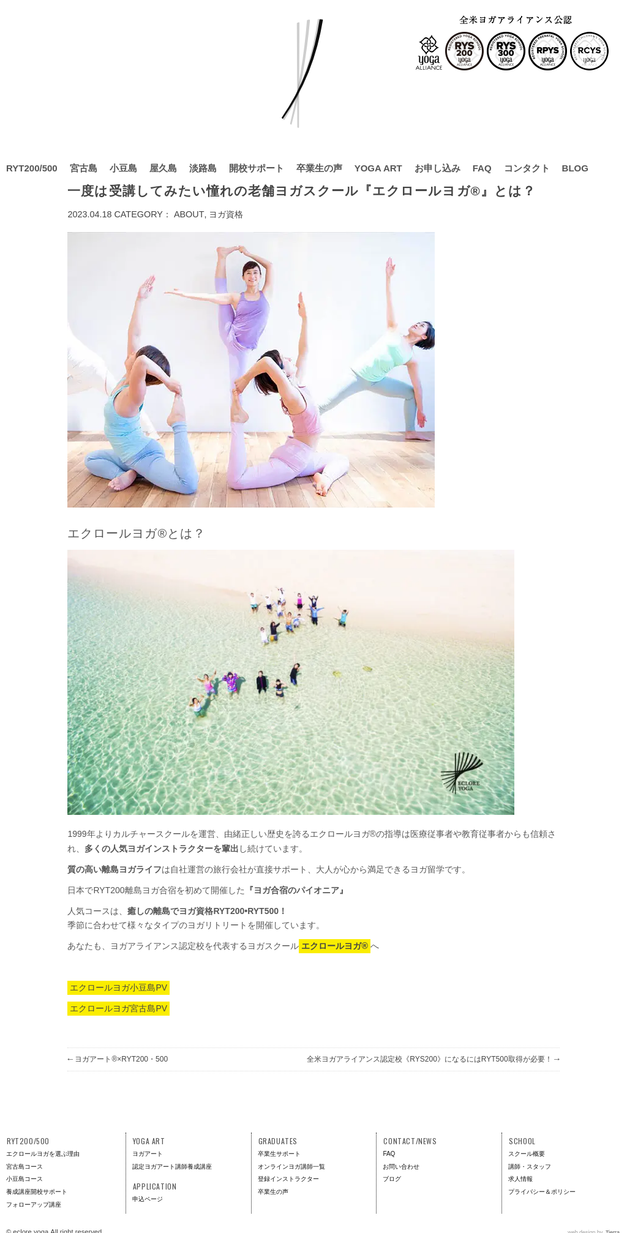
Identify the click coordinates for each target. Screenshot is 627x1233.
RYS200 (464, 51)
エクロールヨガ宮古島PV (118, 1008)
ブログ (392, 1178)
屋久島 (163, 168)
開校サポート (256, 168)
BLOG (575, 168)
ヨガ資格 (226, 214)
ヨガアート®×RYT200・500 (117, 1059)
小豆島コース (24, 1178)
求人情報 (520, 1178)
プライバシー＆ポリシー (542, 1191)
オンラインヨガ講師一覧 (291, 1166)
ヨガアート (147, 1153)
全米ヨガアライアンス (429, 52)
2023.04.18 (89, 214)
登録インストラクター (288, 1178)
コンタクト (527, 168)
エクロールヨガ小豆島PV (118, 987)
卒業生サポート (279, 1153)
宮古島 (83, 168)
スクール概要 (526, 1153)
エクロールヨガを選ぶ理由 (43, 1153)
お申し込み (437, 168)
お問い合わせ (401, 1166)
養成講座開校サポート (36, 1191)
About (189, 214)
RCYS (589, 51)
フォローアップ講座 (33, 1204)
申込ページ (147, 1199)
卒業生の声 (319, 168)
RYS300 (506, 51)
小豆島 (123, 168)
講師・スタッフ (529, 1166)
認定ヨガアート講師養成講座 (172, 1166)
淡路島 (203, 168)
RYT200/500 (32, 168)
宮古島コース (24, 1166)
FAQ (482, 168)
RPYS (547, 51)
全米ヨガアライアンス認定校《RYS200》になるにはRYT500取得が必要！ (433, 1059)
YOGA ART (378, 168)
